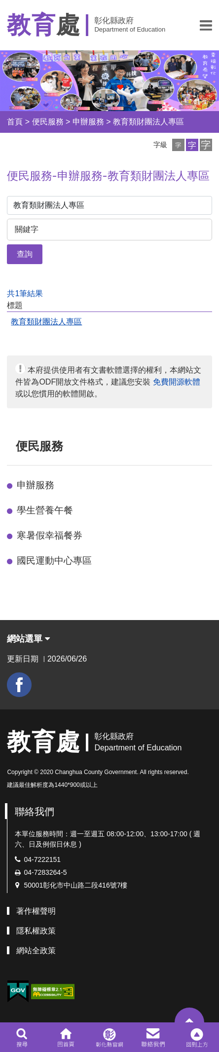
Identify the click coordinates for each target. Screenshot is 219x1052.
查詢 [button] (25, 254)
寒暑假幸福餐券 (49, 535)
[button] (206, 25)
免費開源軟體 (176, 382)
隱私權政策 (36, 931)
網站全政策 (36, 950)
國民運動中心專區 (54, 560)
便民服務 (48, 121)
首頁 (15, 121)
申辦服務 (88, 121)
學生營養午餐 (45, 510)
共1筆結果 (25, 293)
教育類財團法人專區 (148, 121)
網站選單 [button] (28, 639)
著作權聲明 (36, 911)
